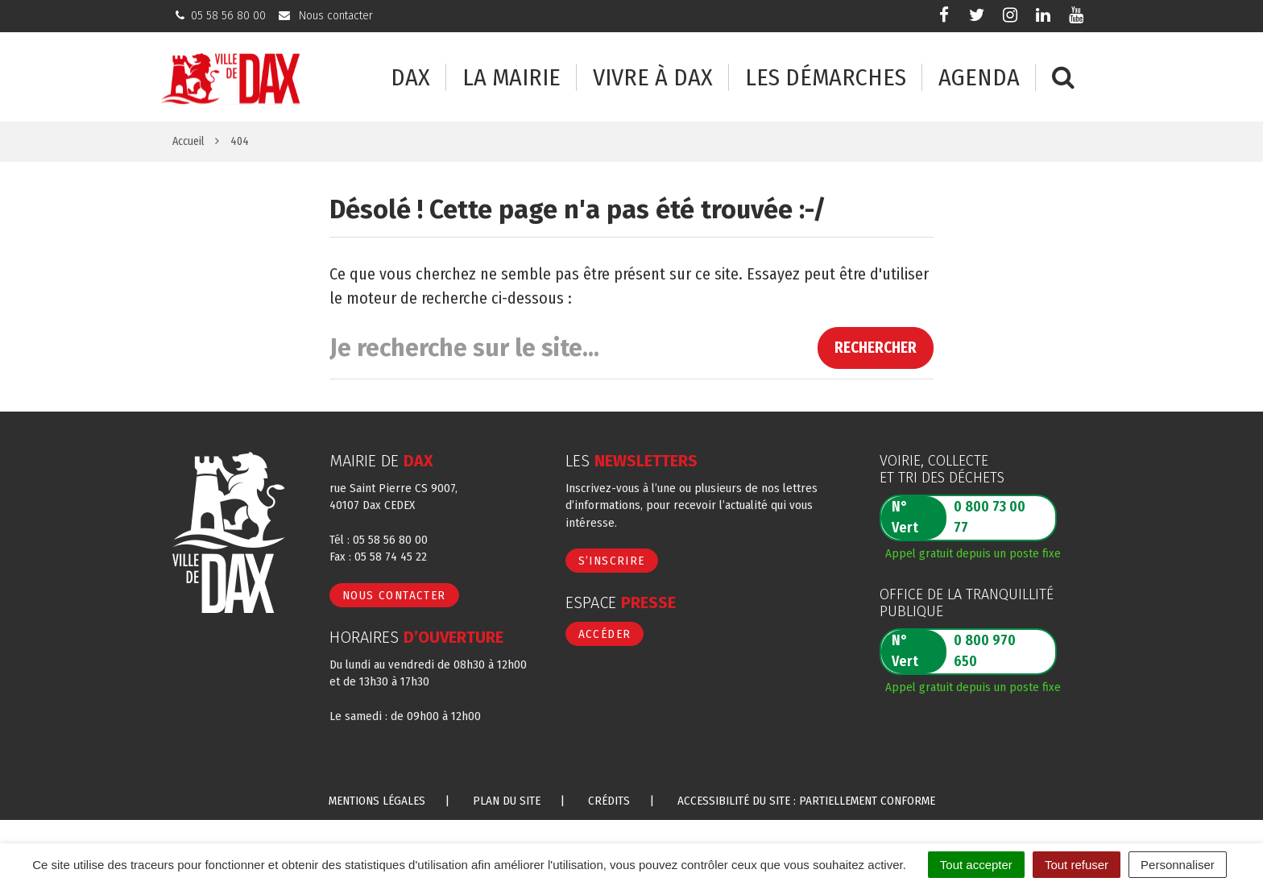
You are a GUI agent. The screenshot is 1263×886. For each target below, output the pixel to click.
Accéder (605, 634)
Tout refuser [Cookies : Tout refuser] (1076, 865)
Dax (410, 78)
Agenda (979, 78)
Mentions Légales (377, 800)
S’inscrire (611, 560)
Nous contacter (394, 595)
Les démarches (825, 78)
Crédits (609, 800)
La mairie (511, 78)
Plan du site (506, 800)
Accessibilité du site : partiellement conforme (806, 800)
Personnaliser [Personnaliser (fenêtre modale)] (1178, 865)
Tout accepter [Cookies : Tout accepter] (976, 865)
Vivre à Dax (653, 78)
